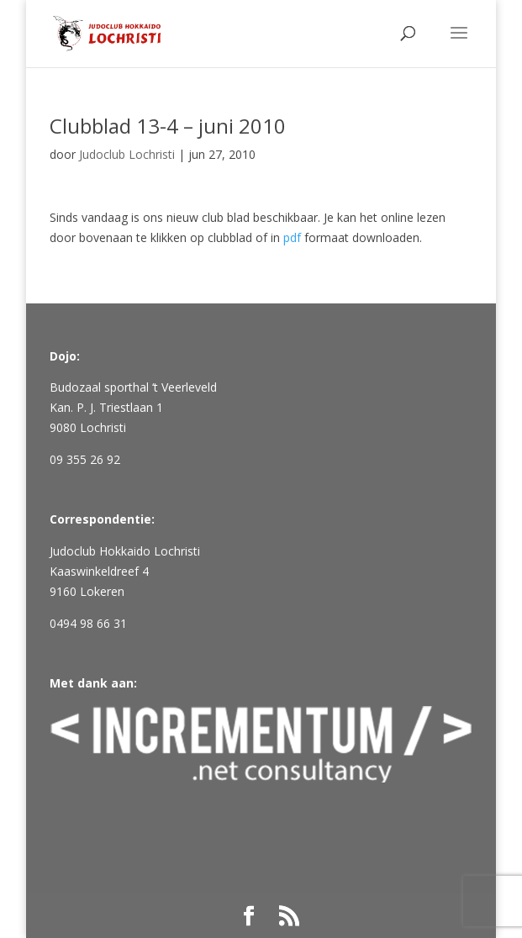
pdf (292, 237)
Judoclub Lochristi (127, 154)
